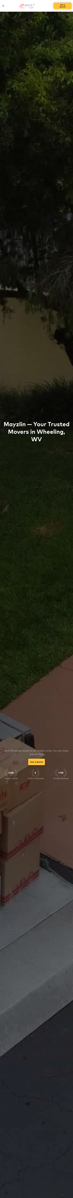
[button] (3, 6)
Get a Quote (62, 6)
